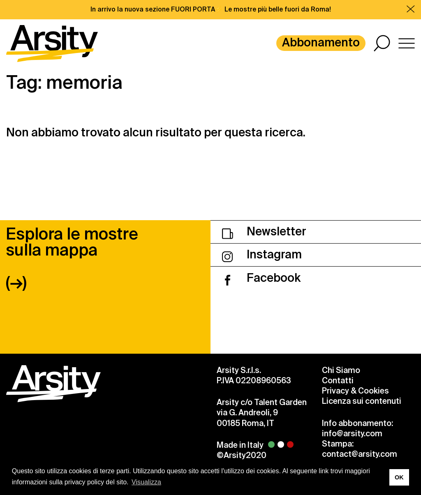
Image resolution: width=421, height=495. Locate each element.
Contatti (338, 380)
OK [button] (399, 477)
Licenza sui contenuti (361, 401)
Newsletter (264, 231)
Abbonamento (321, 42)
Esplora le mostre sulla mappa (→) (72, 258)
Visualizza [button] (146, 482)
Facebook (261, 277)
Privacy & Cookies (355, 391)
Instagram (262, 254)
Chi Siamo (341, 370)
